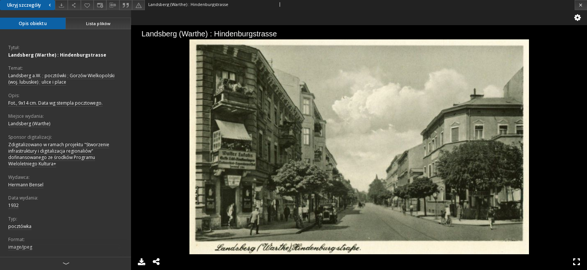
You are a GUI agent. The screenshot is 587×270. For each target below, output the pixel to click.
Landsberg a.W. (24, 75)
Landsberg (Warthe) (29, 123)
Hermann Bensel (25, 185)
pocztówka (19, 226)
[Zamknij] (581, 5)
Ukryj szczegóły (30, 5)
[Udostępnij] (74, 5)
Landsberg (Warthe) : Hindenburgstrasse (57, 55)
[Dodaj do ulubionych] (87, 5)
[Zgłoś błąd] (138, 5)
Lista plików (98, 23)
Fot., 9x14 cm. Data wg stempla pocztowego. (55, 103)
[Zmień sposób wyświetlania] (100, 5)
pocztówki (55, 75)
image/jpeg (20, 247)
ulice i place (54, 82)
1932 (13, 205)
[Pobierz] (61, 5)
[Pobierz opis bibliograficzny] (112, 5)
